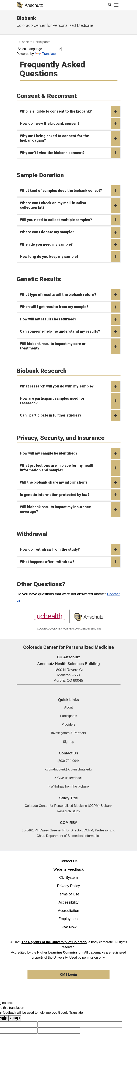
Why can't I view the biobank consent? (70, 153)
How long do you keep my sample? (70, 256)
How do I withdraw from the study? (70, 549)
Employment (68, 919)
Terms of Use (68, 894)
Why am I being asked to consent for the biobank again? (70, 138)
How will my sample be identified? (70, 453)
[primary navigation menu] (116, 5)
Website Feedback (68, 869)
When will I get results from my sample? (70, 307)
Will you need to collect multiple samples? (70, 220)
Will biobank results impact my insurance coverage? (70, 509)
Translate (45, 53)
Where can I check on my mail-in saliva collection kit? (70, 205)
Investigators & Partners (68, 733)
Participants (41, 42)
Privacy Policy (68, 886)
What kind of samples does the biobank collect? (70, 190)
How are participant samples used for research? (70, 401)
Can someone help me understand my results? (70, 331)
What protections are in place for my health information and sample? (70, 468)
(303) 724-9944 (68, 761)
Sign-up (68, 741)
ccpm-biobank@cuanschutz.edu (68, 769)
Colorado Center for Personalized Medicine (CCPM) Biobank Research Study (68, 808)
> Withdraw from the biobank (68, 786)
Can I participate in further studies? (70, 415)
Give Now (68, 927)
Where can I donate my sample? (70, 232)
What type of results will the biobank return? (70, 294)
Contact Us (68, 861)
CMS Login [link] (68, 974)
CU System (68, 878)
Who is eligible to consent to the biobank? (70, 111)
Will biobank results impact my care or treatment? (70, 346)
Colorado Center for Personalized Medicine (55, 25)
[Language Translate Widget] (39, 49)
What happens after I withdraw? (70, 562)
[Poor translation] (14, 1018)
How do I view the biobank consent (70, 123)
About (68, 707)
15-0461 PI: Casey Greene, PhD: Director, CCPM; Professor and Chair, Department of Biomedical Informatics (68, 833)
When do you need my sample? (70, 244)
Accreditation (68, 911)
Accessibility (68, 902)
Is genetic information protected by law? (70, 494)
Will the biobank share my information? (70, 482)
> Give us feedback (68, 778)
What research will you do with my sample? (70, 386)
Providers (69, 724)
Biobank (26, 18)
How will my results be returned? (70, 319)
